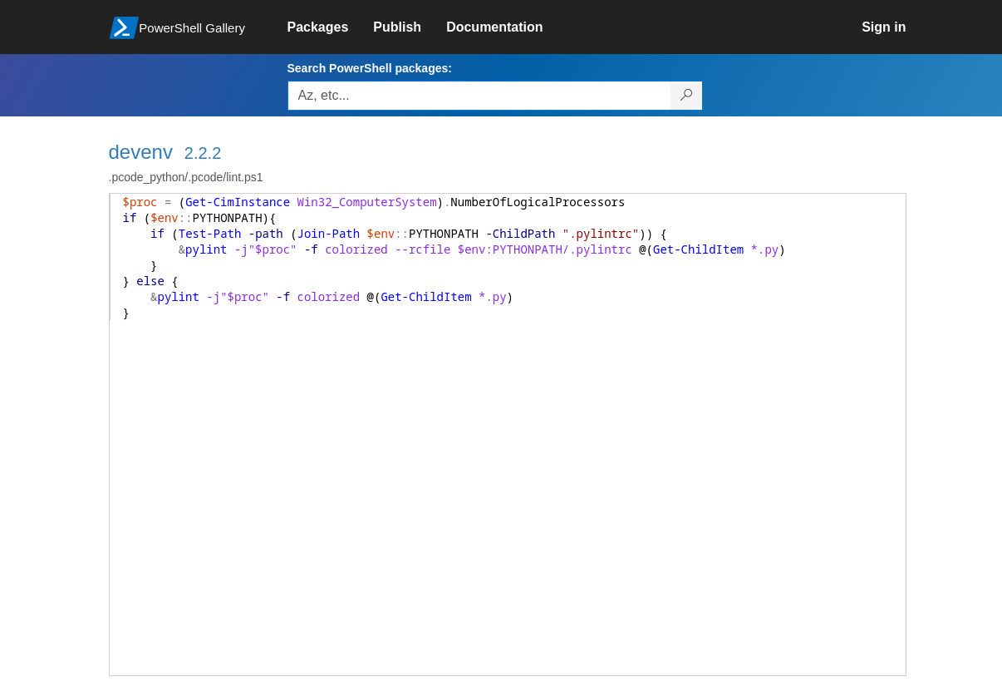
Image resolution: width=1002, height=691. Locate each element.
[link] (330, 27)
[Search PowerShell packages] (686, 96)
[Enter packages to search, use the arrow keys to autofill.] (479, 96)
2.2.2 (202, 153)
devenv (141, 152)
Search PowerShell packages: (369, 68)
